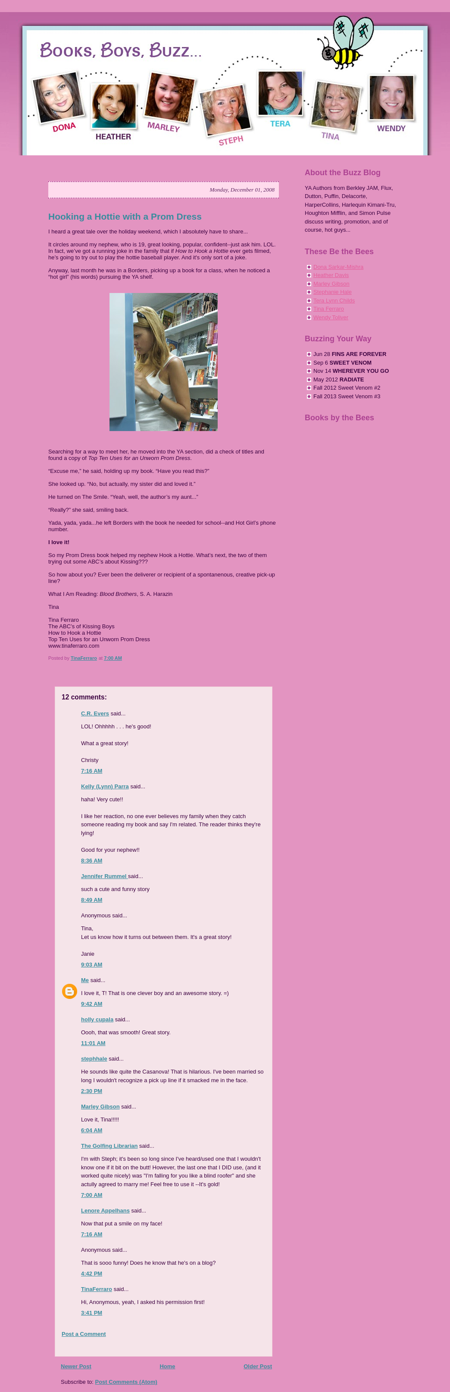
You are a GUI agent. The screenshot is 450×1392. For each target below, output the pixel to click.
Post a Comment (84, 1334)
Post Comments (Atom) (126, 1382)
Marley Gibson (100, 1106)
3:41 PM (91, 1313)
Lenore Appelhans (105, 1210)
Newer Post (76, 1366)
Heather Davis (331, 275)
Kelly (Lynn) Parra (105, 786)
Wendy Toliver (330, 317)
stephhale (94, 1058)
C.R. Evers (95, 713)
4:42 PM (91, 1273)
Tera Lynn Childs (334, 300)
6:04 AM (91, 1130)
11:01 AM (93, 1043)
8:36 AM (91, 860)
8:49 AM (91, 900)
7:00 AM (91, 1195)
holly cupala (97, 1019)
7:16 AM (91, 771)
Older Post (258, 1366)
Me (85, 980)
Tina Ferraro (328, 308)
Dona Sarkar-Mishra (338, 267)
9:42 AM (91, 1004)
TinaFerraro (96, 1289)
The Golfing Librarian (109, 1146)
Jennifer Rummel (104, 876)
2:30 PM (91, 1091)
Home (167, 1366)
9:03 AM (91, 964)
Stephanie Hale (332, 292)
